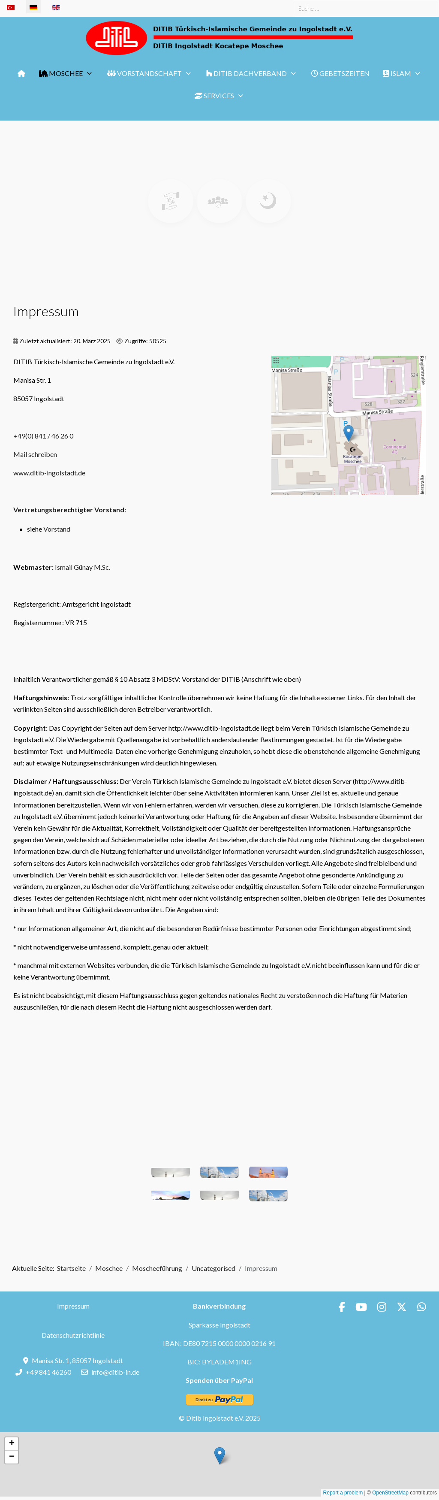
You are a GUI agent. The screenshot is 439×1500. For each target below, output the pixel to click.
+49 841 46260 (48, 1372)
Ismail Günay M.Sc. (82, 567)
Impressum (73, 1306)
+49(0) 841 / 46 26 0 (43, 436)
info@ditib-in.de (115, 1372)
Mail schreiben (35, 454)
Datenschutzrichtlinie (73, 1335)
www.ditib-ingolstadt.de (49, 473)
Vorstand (56, 529)
